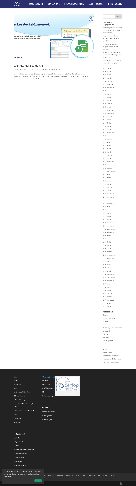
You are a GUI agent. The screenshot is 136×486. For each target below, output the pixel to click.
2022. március (107, 184)
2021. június (107, 210)
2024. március (107, 126)
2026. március (107, 78)
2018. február (107, 294)
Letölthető (106, 331)
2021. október (107, 200)
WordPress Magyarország (111, 362)
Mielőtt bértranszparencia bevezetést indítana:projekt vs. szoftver (112, 54)
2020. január (107, 248)
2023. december (108, 133)
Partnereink (17, 418)
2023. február (107, 155)
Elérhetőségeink (47, 420)
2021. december (108, 194)
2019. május (107, 261)
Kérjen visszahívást (48, 412)
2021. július (106, 207)
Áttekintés (17, 438)
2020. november (108, 226)
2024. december (108, 110)
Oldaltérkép (17, 422)
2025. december (108, 84)
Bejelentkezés (107, 352)
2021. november (108, 197)
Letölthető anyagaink (21, 400)
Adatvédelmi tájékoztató (22, 392)
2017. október (107, 297)
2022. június (107, 178)
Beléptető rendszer (20, 465)
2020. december (108, 223)
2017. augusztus (108, 300)
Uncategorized (108, 341)
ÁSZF (15, 388)
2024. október (107, 117)
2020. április (107, 242)
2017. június (107, 303)
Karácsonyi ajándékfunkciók (50, 69)
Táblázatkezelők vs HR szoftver (24, 410)
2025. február (107, 104)
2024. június (107, 120)
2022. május (107, 181)
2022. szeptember (109, 171)
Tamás (21, 69)
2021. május (107, 213)
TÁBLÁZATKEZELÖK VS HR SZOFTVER (95, 476)
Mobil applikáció (19, 462)
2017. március (107, 306)
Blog (43, 392)
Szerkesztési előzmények (29, 65)
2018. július (106, 284)
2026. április (107, 75)
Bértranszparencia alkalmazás (24, 450)
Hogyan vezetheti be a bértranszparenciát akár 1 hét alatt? (111, 38)
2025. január (107, 107)
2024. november (108, 113)
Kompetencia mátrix (20, 454)
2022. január (107, 191)
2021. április (107, 216)
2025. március (107, 100)
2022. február (107, 187)
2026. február (107, 81)
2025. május (107, 94)
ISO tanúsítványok (20, 396)
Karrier (16, 414)
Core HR (16, 446)
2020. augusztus (108, 232)
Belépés (45, 380)
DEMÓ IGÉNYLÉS (115, 4)
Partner (105, 334)
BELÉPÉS (100, 4)
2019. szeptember (109, 255)
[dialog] (23, 476)
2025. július (106, 91)
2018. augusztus (108, 281)
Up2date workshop (109, 344)
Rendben (38, 481)
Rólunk (16, 380)
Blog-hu (105, 315)
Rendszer (106, 337)
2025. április (107, 97)
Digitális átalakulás (109, 318)
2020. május (107, 239)
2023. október (107, 139)
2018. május (107, 287)
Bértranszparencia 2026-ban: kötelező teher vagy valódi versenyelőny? (112, 30)
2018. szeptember (109, 277)
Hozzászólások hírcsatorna (112, 359)
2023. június (107, 145)
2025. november (108, 88)
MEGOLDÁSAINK (36, 4)
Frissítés (37, 69)
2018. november (108, 274)
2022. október (107, 168)
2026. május (107, 72)
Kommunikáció (19, 458)
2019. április (107, 265)
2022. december (108, 162)
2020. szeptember (109, 229)
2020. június (107, 236)
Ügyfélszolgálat (47, 388)
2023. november (108, 136)
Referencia (17, 384)
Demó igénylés (47, 416)
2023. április (107, 149)
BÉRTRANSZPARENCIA (74, 4)
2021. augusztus (108, 203)
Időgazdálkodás (19, 442)
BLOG (91, 4)
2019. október (107, 252)
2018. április (107, 290)
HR (104, 325)
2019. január (107, 271)
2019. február (107, 268)
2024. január (107, 129)
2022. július (106, 175)
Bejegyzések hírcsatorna (111, 356)
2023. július (106, 142)
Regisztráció (46, 384)
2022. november (108, 165)
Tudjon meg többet (10, 481)
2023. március (107, 152)
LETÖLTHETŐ (54, 4)
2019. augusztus (108, 258)
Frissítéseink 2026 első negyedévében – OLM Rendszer (110, 46)
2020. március (107, 245)
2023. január (107, 158)
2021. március (107, 220)
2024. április (107, 123)
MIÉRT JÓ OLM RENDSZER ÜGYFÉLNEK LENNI (63, 476)
